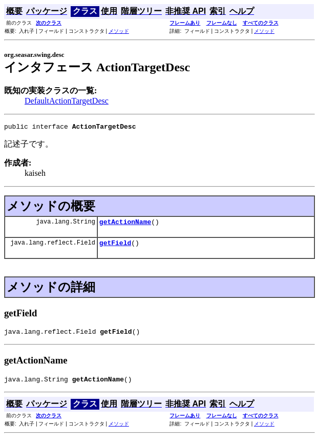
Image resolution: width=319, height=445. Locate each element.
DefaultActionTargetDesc (67, 100)
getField (115, 247)
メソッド (119, 31)
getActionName (125, 224)
